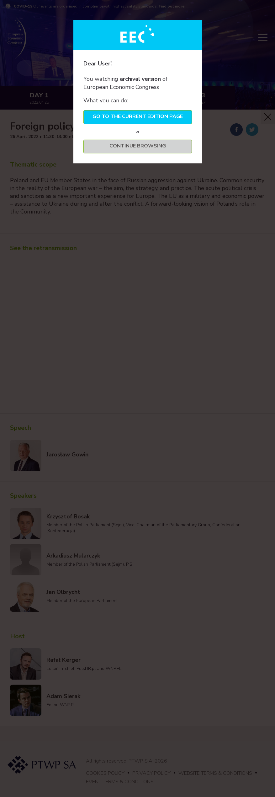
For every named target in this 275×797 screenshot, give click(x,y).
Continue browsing (137, 145)
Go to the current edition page (138, 116)
